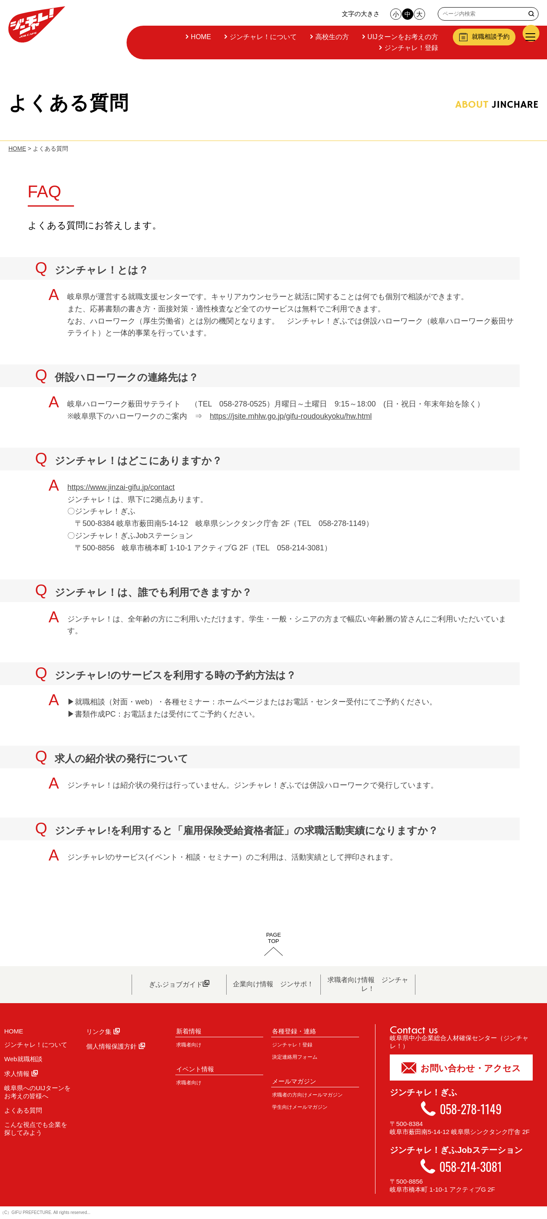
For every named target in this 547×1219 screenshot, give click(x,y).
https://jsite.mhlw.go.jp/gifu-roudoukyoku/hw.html (291, 416)
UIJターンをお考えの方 (402, 36)
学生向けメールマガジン (300, 1107)
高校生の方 (331, 36)
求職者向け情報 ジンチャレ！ (368, 984)
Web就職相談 (23, 1058)
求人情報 (21, 1073)
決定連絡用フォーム (294, 1057)
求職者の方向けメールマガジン (307, 1095)
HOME (200, 36)
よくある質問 (23, 1110)
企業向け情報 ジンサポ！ (273, 984)
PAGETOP (273, 938)
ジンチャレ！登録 (410, 47)
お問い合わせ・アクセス (461, 1067)
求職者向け (188, 1045)
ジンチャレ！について (262, 36)
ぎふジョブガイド (179, 984)
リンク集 (103, 1031)
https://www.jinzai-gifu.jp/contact (120, 487)
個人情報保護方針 (115, 1046)
